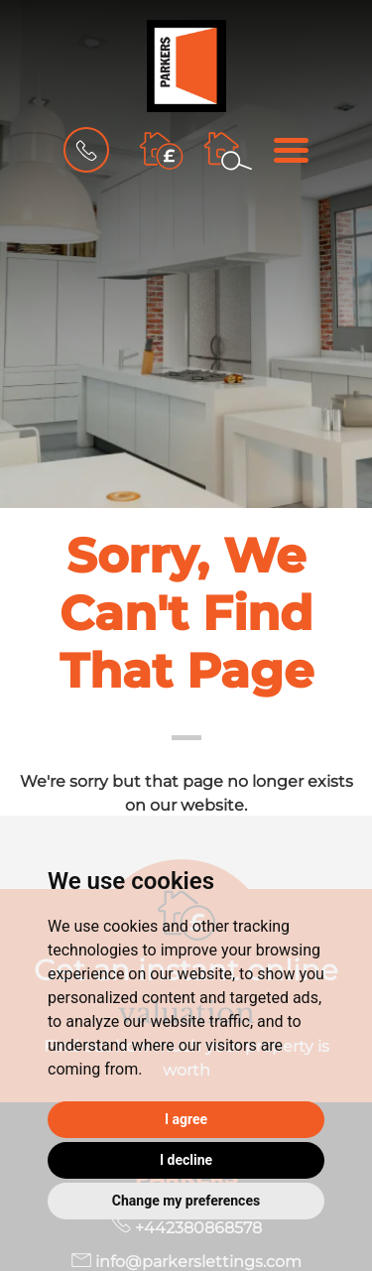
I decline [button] (186, 1160)
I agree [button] (186, 1119)
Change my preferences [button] (186, 1200)
